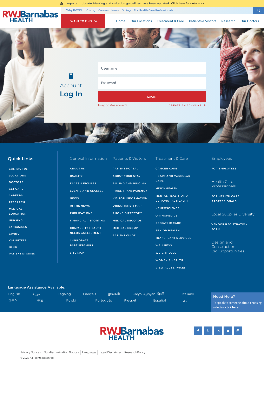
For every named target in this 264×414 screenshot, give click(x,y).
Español (159, 300)
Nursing (16, 220)
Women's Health (169, 260)
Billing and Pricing (129, 183)
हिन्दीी (160, 294)
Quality (76, 175)
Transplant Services (173, 237)
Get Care (16, 188)
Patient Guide (124, 235)
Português (103, 300)
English (14, 294)
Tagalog (64, 294)
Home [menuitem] (120, 21)
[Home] (30, 17)
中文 (40, 300)
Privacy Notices (30, 352)
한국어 (13, 300)
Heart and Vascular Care (173, 178)
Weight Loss (166, 252)
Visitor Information (130, 198)
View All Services (171, 267)
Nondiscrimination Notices (61, 352)
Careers (103, 10)
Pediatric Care (168, 223)
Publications (81, 213)
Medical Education (18, 211)
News (115, 10)
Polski (71, 300)
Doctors (16, 182)
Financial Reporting (87, 220)
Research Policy (134, 352)
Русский (130, 300)
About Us (77, 168)
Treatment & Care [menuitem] (170, 21)
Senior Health (168, 230)
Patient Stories (22, 253)
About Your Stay (126, 175)
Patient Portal (125, 168)
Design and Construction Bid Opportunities (227, 246)
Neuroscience (167, 208)
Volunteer (18, 240)
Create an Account (185, 105)
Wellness (164, 245)
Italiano (188, 294)
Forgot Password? (112, 105)
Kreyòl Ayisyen (144, 294)
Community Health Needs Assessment (85, 230)
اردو (184, 300)
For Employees (224, 168)
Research (17, 202)
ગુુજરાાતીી (114, 294)
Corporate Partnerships (81, 243)
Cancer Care (166, 168)
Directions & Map (127, 205)
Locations (17, 175)
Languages (18, 226)
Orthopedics (167, 215)
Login (152, 96)
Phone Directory (127, 213)
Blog (13, 246)
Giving (90, 10)
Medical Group (125, 227)
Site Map (77, 252)
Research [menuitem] (228, 21)
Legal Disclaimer (110, 352)
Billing (126, 10)
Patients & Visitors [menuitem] (202, 21)
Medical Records (127, 220)
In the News (80, 205)
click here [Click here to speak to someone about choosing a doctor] (231, 307)
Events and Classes (87, 190)
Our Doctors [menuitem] (249, 21)
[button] (258, 10)
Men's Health (167, 188)
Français (89, 294)
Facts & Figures (83, 183)
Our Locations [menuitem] (141, 21)
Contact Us (18, 168)
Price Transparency (130, 190)
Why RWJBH (74, 10)
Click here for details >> (187, 3)
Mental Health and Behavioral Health (172, 198)
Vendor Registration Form (229, 227)
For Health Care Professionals (153, 10)
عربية (36, 294)
